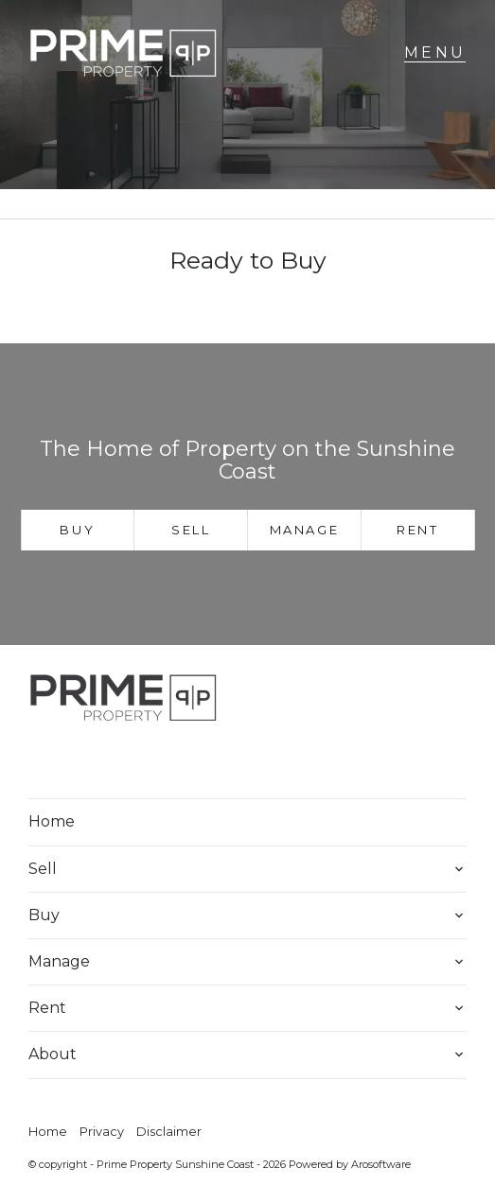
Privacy (102, 1132)
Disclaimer (169, 1132)
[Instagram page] (105, 762)
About (52, 1054)
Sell (190, 529)
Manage (305, 529)
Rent (417, 529)
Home (51, 821)
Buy (77, 529)
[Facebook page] (54, 762)
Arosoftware (381, 1164)
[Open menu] (435, 53)
